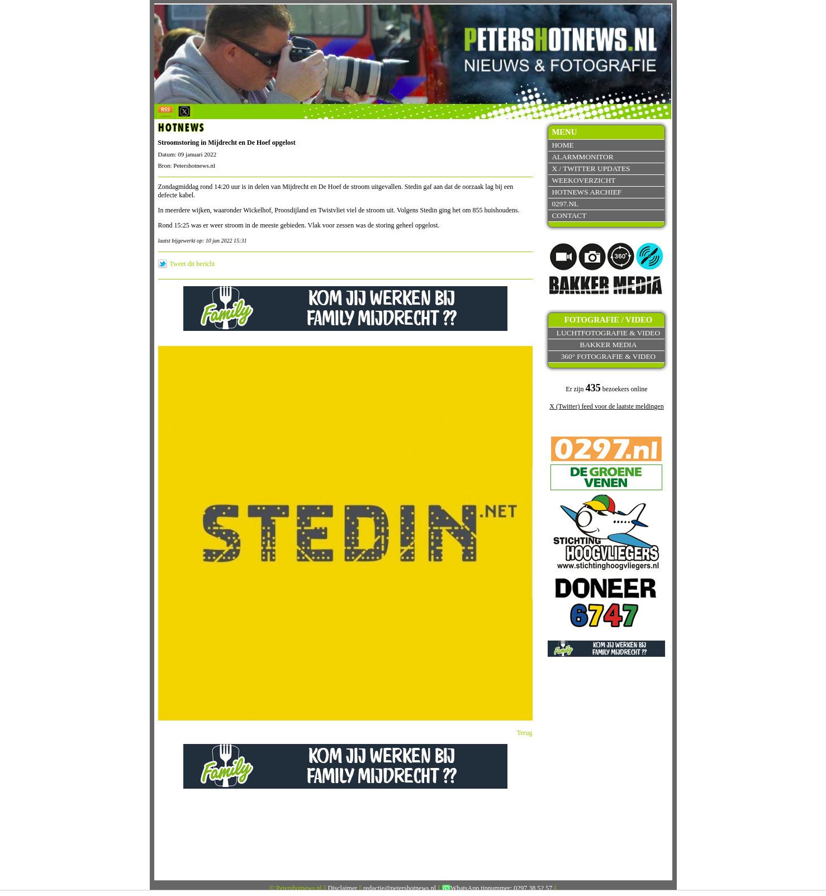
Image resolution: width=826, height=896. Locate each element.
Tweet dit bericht (192, 264)
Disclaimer (343, 888)
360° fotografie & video (608, 356)
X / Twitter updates (591, 168)
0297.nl (565, 204)
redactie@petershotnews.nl (399, 888)
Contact (569, 215)
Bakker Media (608, 344)
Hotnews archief (586, 192)
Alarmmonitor (582, 157)
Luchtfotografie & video (608, 333)
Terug (525, 733)
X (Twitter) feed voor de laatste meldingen (606, 406)
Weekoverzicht (583, 180)
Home (562, 145)
